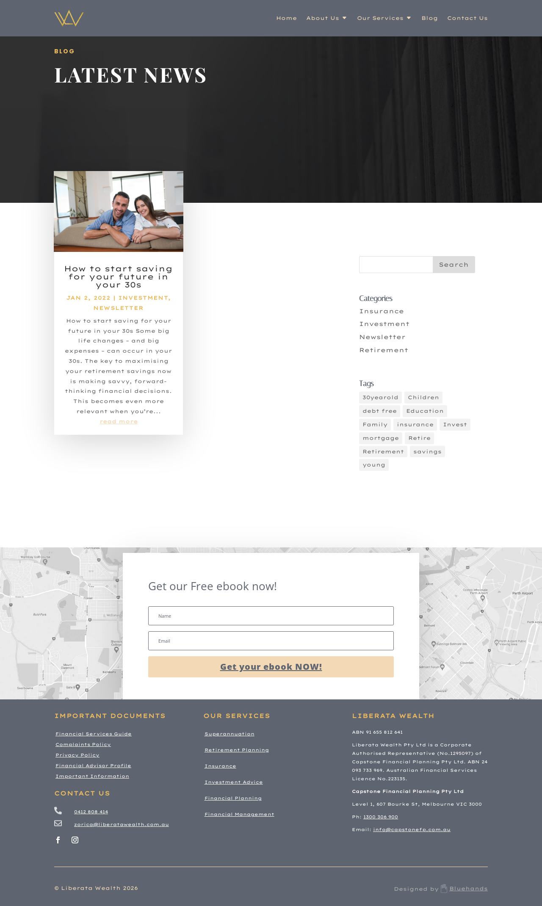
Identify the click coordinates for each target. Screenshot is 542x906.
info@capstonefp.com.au (412, 829)
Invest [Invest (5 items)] (455, 424)
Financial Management (239, 814)
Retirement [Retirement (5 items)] (383, 451)
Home (286, 18)
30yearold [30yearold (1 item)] (380, 397)
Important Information (92, 776)
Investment (143, 302)
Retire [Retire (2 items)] (419, 438)
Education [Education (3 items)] (425, 411)
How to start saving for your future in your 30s (118, 281)
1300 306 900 (380, 817)
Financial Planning (233, 798)
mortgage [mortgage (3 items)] (380, 438)
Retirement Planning (237, 750)
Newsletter (118, 312)
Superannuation (229, 734)
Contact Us (467, 18)
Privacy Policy (77, 755)
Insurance (381, 311)
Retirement (383, 350)
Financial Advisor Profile (93, 765)
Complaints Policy (83, 744)
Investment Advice (234, 782)
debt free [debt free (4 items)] (379, 411)
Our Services (380, 18)
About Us (322, 18)
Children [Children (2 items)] (423, 397)
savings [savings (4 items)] (427, 451)
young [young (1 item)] (373, 464)
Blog (429, 18)
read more (119, 426)
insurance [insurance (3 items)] (415, 424)
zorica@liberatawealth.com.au (121, 824)
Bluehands (463, 888)
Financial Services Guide (93, 734)
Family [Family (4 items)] (374, 424)
